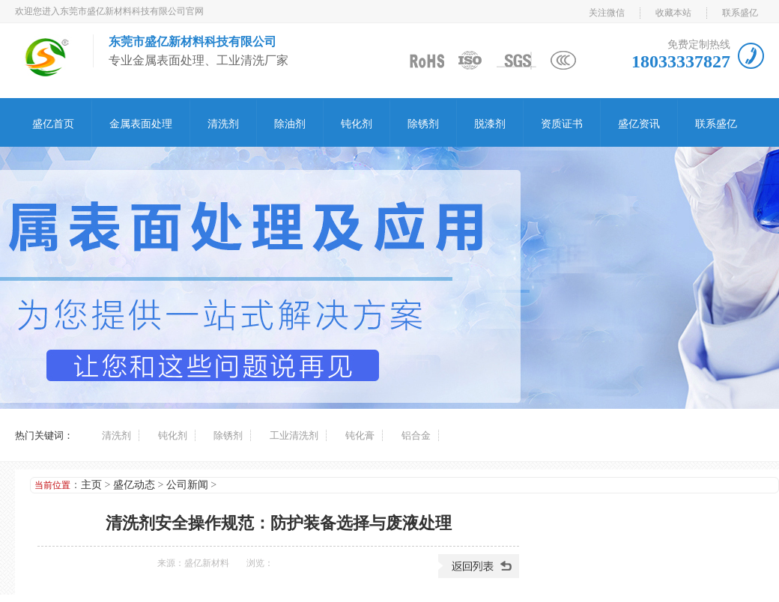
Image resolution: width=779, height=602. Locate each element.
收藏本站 (673, 12)
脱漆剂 (490, 124)
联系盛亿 (740, 12)
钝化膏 (360, 435)
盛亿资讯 (639, 124)
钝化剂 (356, 124)
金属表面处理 (140, 124)
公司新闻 (187, 484)
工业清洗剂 (294, 435)
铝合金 (416, 435)
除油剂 (290, 124)
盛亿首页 (53, 124)
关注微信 (607, 12)
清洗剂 (223, 124)
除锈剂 (423, 124)
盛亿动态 (134, 484)
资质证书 (562, 124)
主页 (91, 484)
